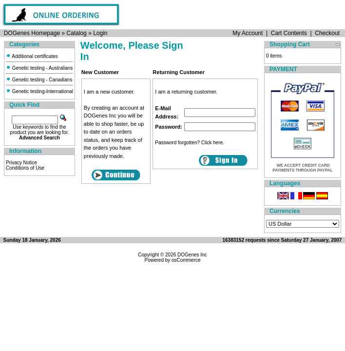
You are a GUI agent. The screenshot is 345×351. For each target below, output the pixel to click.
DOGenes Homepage (32, 33)
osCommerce (186, 260)
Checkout (327, 33)
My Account (247, 33)
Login (100, 33)
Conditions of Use (25, 168)
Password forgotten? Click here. (189, 142)
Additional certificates (32, 56)
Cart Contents (289, 33)
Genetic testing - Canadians (39, 79)
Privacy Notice (21, 162)
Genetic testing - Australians (39, 68)
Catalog (76, 33)
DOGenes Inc (192, 254)
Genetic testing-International (39, 91)
